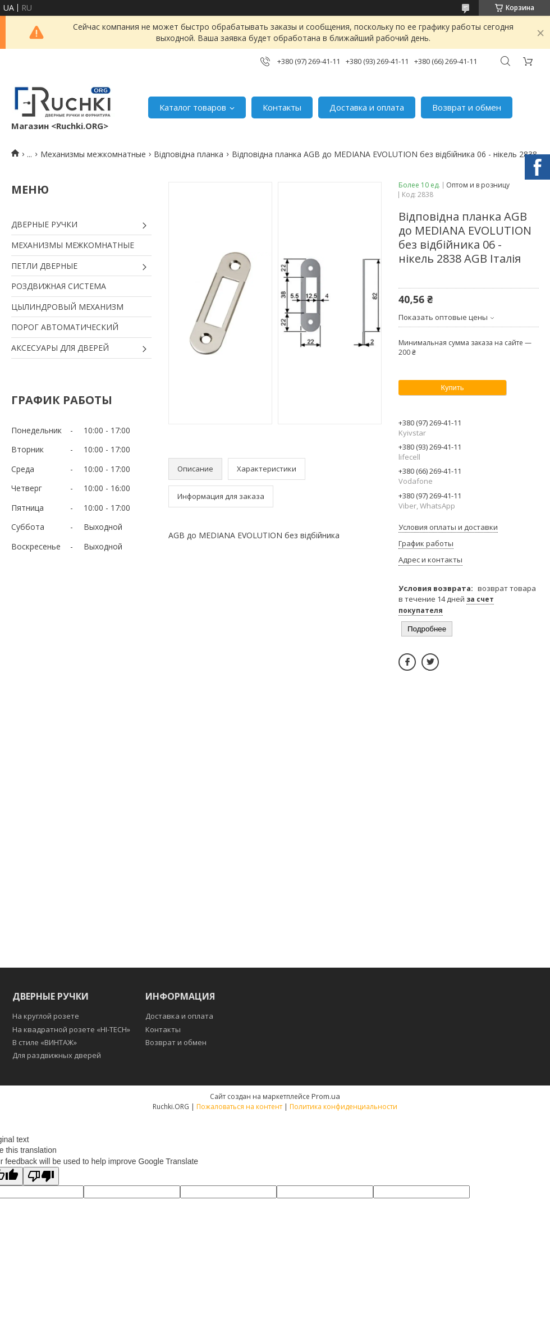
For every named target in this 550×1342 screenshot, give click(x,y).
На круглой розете (45, 1016)
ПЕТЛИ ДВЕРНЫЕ (44, 265)
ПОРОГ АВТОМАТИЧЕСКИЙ (64, 327)
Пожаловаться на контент (239, 1106)
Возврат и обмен (466, 107)
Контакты (282, 107)
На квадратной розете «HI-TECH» (71, 1029)
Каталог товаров (192, 107)
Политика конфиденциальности (343, 1106)
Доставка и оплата (366, 107)
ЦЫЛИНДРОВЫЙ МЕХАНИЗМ (67, 306)
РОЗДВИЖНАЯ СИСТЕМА (58, 286)
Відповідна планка (188, 154)
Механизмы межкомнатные (93, 154)
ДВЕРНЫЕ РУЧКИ (44, 224)
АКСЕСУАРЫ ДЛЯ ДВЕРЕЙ (60, 347)
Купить (452, 387)
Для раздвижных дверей (56, 1055)
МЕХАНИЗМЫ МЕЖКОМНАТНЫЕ (72, 245)
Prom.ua (325, 1096)
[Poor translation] (41, 1176)
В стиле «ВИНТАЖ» (44, 1042)
